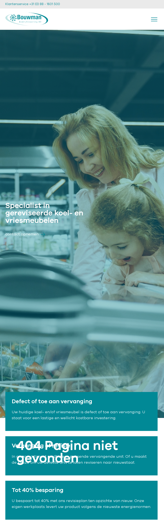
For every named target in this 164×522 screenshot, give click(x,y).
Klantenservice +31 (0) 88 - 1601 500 (32, 4)
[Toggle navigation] (154, 19)
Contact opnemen (25, 234)
